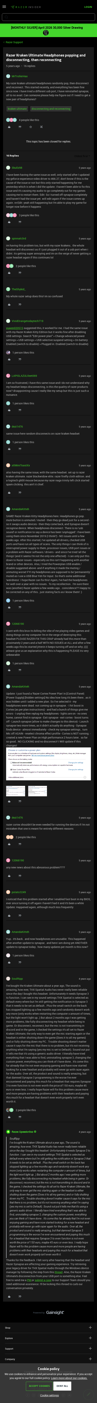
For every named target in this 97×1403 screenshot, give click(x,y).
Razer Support (14, 42)
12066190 (18, 624)
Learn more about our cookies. (69, 1378)
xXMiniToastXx (21, 465)
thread (58, 1272)
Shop (48, 1327)
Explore (48, 1338)
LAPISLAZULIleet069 (24, 376)
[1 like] (20, 353)
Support (48, 1348)
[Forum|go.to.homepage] (26, 7)
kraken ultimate (17, 108)
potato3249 (19, 892)
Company (48, 1359)
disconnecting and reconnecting (51, 108)
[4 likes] (22, 120)
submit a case (43, 1280)
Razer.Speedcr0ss (22, 1132)
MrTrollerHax (20, 76)
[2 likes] (21, 266)
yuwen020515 (14, 328)
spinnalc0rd (19, 238)
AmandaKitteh (20, 509)
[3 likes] (22, 215)
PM (29, 1280)
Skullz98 (17, 167)
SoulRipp (17, 978)
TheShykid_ (18, 289)
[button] (4, 8)
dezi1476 (17, 426)
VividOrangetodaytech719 (27, 321)
